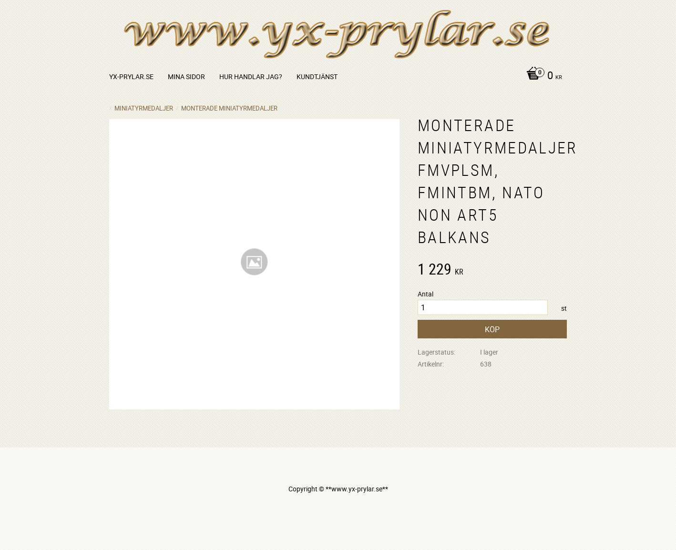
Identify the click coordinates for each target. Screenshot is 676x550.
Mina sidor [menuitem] (186, 76)
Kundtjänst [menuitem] (317, 76)
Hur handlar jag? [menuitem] (250, 76)
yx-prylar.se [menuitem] (131, 76)
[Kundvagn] (542, 76)
